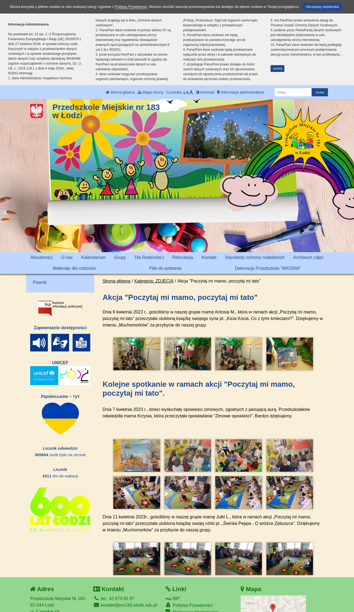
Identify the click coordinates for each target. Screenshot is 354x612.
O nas (67, 257)
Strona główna (120, 92)
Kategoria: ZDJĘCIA (153, 281)
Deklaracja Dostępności (192, 594)
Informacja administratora (240, 92)
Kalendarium (93, 257)
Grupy (120, 257)
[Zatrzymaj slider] (226, 155)
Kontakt (209, 257)
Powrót (39, 282)
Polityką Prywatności (131, 7)
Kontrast (205, 92)
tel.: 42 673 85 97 (113, 580)
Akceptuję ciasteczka (322, 7)
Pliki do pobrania (165, 268)
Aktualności (41, 257)
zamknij (277, 68)
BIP (172, 580)
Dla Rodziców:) (149, 257)
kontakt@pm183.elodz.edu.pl (125, 586)
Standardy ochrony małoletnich (255, 257)
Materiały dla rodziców (74, 268)
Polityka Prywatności (189, 586)
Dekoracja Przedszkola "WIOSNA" (268, 268)
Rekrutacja (182, 257)
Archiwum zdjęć (308, 257)
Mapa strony (150, 92)
